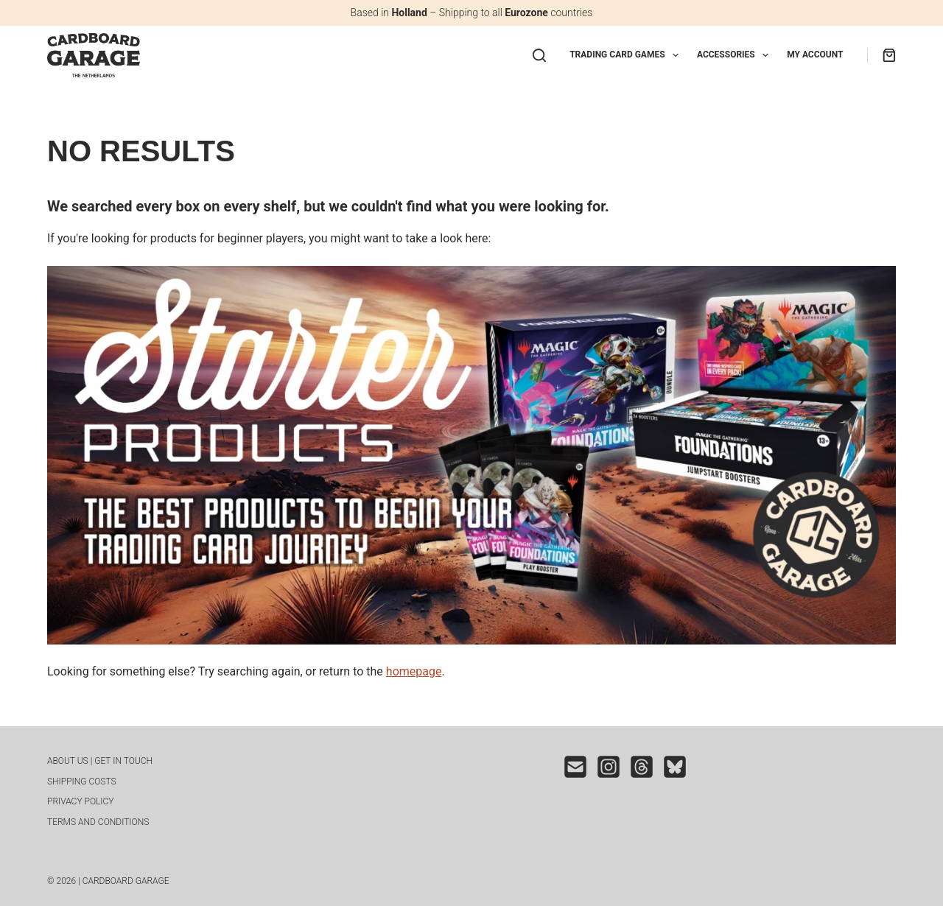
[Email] (575, 767)
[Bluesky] (675, 767)
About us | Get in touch (100, 761)
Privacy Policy (80, 801)
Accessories (735, 55)
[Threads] (642, 767)
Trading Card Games (626, 55)
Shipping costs (81, 781)
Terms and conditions (98, 822)
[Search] (539, 55)
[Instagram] (608, 767)
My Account (815, 54)
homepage (414, 671)
